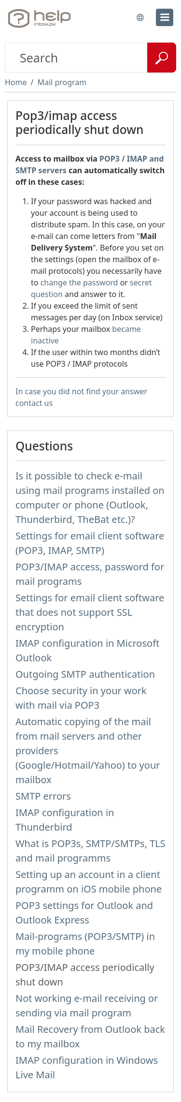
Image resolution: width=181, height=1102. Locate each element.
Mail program (61, 82)
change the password (79, 282)
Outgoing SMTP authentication (85, 674)
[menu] (164, 17)
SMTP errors (43, 796)
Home (16, 82)
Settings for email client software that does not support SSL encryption (89, 612)
